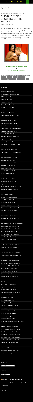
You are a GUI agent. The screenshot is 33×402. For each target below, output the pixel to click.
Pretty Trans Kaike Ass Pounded (8, 250)
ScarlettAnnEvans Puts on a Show (8, 215)
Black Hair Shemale (5, 13)
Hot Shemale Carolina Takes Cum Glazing (10, 334)
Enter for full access (16, 70)
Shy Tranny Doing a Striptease (7, 300)
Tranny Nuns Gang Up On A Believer (9, 120)
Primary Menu (31, 2)
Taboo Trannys (21, 78)
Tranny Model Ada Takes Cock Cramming (10, 329)
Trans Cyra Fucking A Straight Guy (9, 149)
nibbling (10, 77)
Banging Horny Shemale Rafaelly (8, 118)
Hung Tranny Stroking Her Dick (8, 316)
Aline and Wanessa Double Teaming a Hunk (11, 255)
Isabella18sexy (4, 388)
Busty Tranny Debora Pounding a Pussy (10, 347)
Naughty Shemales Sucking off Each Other (10, 292)
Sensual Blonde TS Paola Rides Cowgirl (10, 265)
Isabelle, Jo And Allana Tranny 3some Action (11, 128)
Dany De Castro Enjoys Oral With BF (9, 276)
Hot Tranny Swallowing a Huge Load (9, 202)
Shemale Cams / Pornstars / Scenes (12, 379)
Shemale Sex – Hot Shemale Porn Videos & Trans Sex (13, 2)
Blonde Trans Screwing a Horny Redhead (10, 221)
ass (12, 75)
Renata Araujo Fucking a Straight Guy (9, 271)
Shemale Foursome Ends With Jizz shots (10, 115)
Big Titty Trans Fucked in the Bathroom (10, 260)
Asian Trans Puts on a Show (7, 194)
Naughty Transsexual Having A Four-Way (10, 144)
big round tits (18, 75)
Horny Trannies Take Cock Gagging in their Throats (12, 321)
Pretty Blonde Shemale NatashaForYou (10, 226)
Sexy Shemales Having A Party (8, 139)
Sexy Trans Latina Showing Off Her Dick (10, 305)
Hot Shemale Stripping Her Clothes (9, 308)
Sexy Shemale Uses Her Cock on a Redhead (10, 184)
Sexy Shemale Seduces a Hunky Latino (9, 287)
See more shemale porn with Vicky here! (16, 66)
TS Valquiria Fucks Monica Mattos (8, 239)
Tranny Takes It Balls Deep (7, 297)
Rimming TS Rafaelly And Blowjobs (9, 104)
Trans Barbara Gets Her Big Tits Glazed (10, 213)
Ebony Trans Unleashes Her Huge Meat (10, 218)
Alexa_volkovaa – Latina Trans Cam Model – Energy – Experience (16, 382)
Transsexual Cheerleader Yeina (8, 141)
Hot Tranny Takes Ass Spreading (8, 345)
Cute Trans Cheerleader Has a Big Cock (10, 244)
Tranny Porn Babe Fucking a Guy (8, 313)
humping (4, 77)
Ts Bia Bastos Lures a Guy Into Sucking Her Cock (12, 223)
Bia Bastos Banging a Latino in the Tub (9, 181)
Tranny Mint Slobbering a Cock (8, 353)
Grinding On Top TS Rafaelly (7, 107)
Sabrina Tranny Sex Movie (7, 302)
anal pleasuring (5, 75)
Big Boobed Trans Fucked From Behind (10, 228)
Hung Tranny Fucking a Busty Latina (9, 258)
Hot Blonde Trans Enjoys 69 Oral (8, 178)
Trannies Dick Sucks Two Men (7, 91)
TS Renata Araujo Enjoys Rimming (8, 281)
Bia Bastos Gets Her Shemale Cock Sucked (10, 207)
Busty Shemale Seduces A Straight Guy (9, 162)
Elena (11, 24)
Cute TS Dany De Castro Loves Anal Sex (10, 247)
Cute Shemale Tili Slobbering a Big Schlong (10, 339)
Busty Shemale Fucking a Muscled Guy (9, 294)
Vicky (27, 78)
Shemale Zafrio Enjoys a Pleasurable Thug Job (11, 324)
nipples (15, 77)
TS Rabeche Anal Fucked (6, 96)
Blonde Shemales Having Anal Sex (8, 279)
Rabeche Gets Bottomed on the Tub (9, 210)
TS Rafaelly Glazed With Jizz (7, 112)
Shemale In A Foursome (6, 102)
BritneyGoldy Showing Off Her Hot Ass (10, 205)
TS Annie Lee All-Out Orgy (7, 155)
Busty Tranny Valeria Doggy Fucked (9, 268)
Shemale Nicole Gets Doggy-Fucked (9, 131)
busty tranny (26, 75)
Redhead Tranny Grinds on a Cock (8, 310)
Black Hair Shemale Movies (17, 13)
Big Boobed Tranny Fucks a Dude (8, 289)
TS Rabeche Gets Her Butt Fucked (8, 176)
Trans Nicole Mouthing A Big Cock (9, 157)
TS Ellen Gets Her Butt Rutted (7, 168)
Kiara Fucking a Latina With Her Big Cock (10, 252)
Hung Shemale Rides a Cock (7, 273)
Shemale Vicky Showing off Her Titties (12, 19)
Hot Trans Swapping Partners (7, 173)
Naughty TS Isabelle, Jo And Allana (9, 123)
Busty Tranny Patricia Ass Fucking (8, 284)
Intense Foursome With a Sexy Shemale (10, 136)
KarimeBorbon (4, 385)
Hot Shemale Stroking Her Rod (8, 318)
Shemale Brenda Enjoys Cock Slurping (9, 326)
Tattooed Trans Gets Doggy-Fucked (9, 197)
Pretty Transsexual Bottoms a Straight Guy (10, 191)
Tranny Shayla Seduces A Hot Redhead (9, 170)
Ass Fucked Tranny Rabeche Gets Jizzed (10, 94)
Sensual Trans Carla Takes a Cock (8, 236)
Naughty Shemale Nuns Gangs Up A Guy (10, 125)
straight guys (12, 78)
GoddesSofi (3, 390)
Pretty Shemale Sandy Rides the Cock (9, 189)
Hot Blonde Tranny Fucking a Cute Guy (10, 242)
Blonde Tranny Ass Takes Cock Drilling (9, 331)
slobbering (4, 78)
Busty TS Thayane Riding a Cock (8, 199)
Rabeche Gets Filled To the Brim (8, 133)
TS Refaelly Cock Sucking (6, 99)
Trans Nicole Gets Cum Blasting (8, 147)
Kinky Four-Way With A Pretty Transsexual (11, 152)
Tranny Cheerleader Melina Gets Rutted (10, 234)
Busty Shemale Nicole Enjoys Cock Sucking (10, 263)
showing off (22, 77)
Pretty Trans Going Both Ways (8, 160)
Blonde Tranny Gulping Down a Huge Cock (10, 337)
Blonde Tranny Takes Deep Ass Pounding (10, 350)
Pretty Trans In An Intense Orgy (8, 165)
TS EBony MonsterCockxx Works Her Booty (11, 186)
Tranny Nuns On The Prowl (7, 110)
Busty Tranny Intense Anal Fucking (9, 231)
